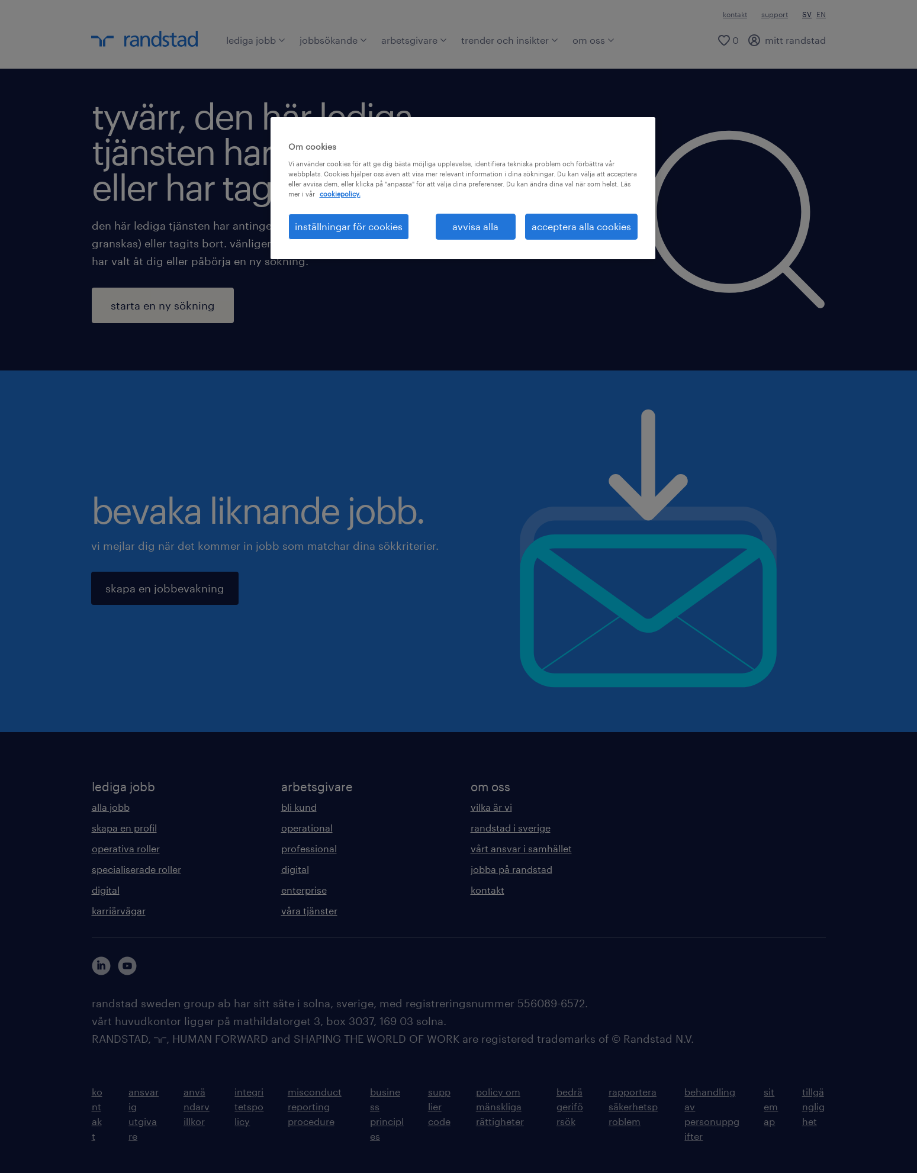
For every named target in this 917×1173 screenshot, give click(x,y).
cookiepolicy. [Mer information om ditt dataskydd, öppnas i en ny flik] (340, 194)
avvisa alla (475, 226)
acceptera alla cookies (581, 226)
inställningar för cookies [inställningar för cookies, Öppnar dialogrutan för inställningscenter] (349, 226)
